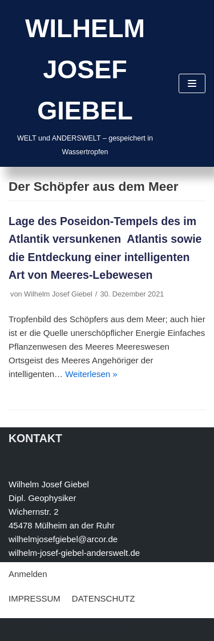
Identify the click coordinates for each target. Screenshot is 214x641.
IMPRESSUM (34, 598)
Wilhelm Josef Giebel (58, 294)
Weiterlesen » (91, 374)
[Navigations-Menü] (192, 83)
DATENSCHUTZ (103, 598)
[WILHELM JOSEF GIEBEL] (85, 83)
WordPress (116, 629)
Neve (19, 629)
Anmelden (28, 574)
